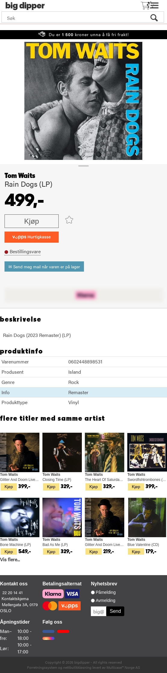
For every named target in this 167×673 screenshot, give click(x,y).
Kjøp (31, 221)
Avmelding (105, 600)
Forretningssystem (42, 667)
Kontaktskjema (15, 598)
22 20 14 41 (12, 592)
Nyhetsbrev (104, 583)
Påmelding (106, 592)
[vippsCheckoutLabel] (32, 237)
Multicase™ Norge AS (123, 667)
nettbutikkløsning (77, 667)
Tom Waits (20, 175)
